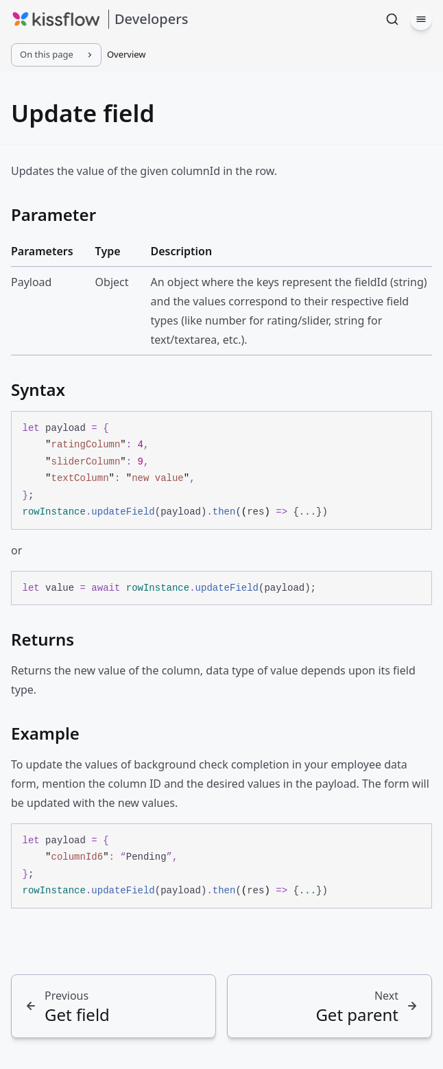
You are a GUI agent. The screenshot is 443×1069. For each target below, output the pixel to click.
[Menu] (421, 19)
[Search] (392, 19)
